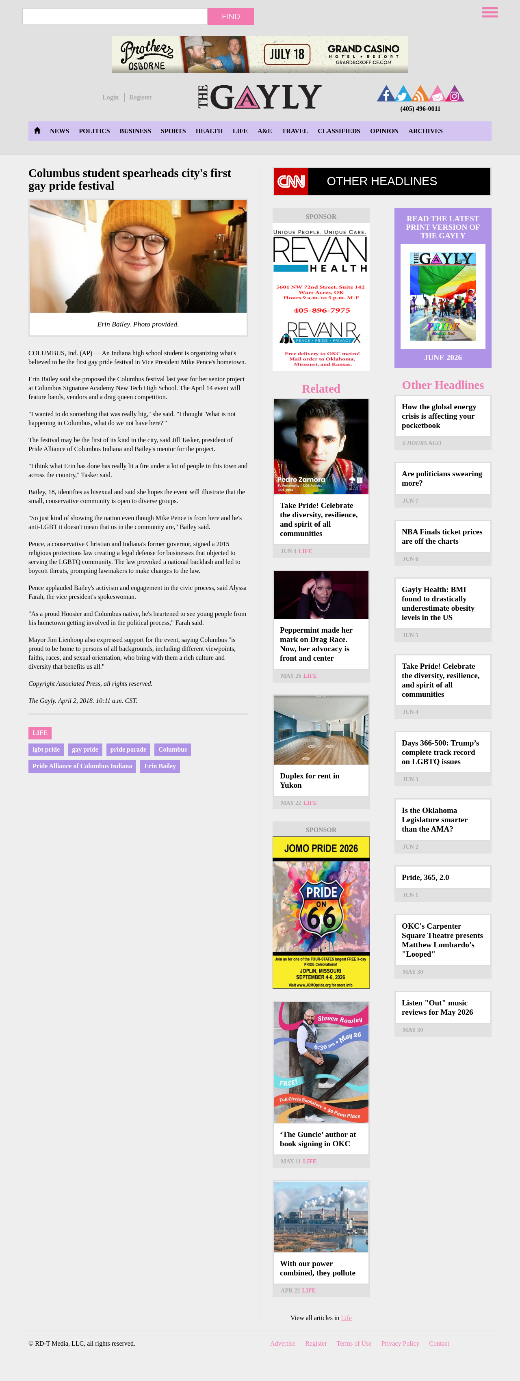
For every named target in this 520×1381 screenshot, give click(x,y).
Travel (295, 131)
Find (231, 16)
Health (209, 131)
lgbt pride (46, 749)
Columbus (172, 749)
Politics (94, 131)
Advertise (282, 1343)
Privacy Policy (400, 1343)
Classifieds (339, 131)
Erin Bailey (160, 766)
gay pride (85, 749)
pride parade (128, 749)
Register (140, 97)
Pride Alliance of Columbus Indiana (82, 766)
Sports (173, 131)
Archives (425, 131)
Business (135, 131)
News (59, 131)
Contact (439, 1343)
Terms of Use (354, 1343)
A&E (265, 131)
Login (110, 97)
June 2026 (443, 357)
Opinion (384, 131)
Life (240, 131)
